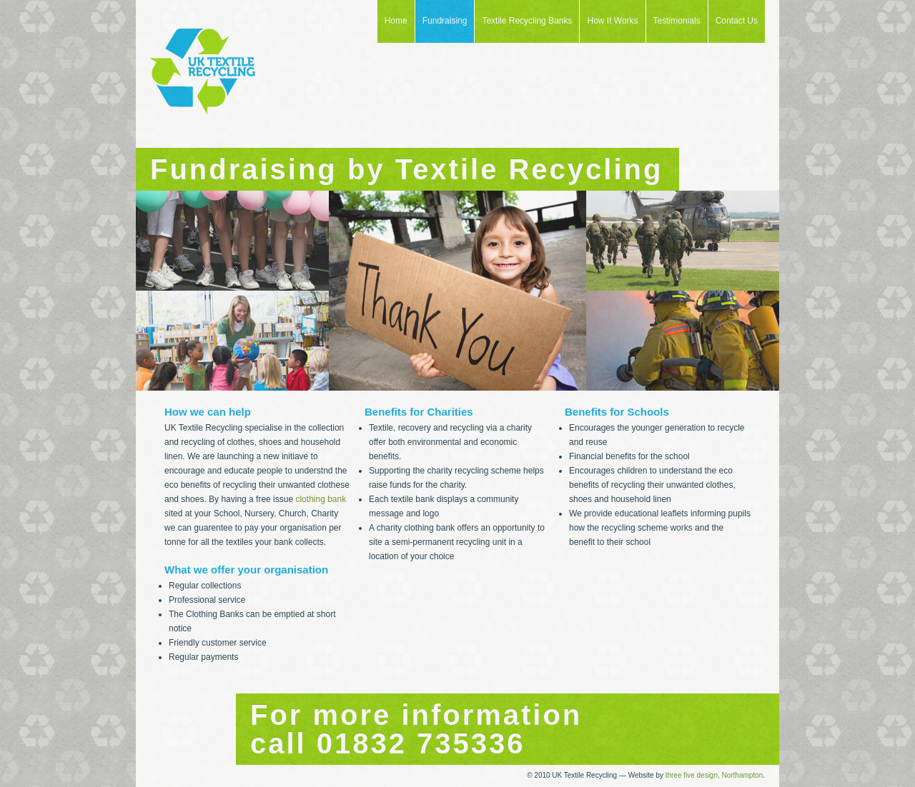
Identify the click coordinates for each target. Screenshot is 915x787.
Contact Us (737, 21)
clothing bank (320, 499)
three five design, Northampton (714, 775)
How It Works (612, 21)
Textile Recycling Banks (527, 21)
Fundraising (445, 21)
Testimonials (677, 21)
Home (396, 21)
